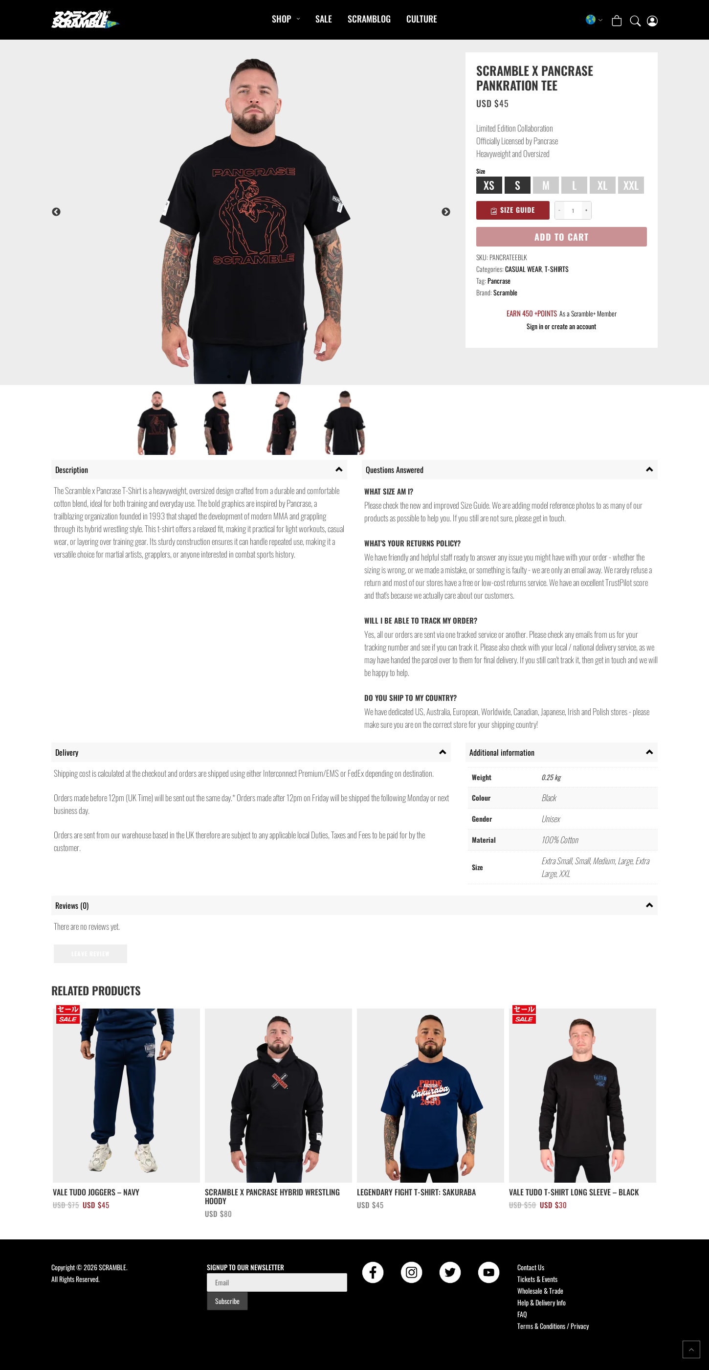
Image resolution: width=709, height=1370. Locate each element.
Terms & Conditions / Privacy (553, 1326)
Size (480, 171)
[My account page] (652, 19)
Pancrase (498, 280)
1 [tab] (229, 377)
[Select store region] (594, 19)
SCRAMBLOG (369, 18)
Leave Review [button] (90, 953)
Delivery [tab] (66, 752)
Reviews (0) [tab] (72, 905)
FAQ (522, 1314)
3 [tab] (258, 377)
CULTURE (421, 18)
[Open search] (635, 19)
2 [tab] (243, 377)
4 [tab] (273, 377)
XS (489, 185)
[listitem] (157, 423)
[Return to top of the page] (691, 1349)
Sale (323, 18)
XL (602, 185)
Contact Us (530, 1267)
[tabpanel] (277, 212)
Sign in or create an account (561, 326)
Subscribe (227, 1301)
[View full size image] (277, 212)
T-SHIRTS (557, 269)
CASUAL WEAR (523, 269)
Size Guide (512, 209)
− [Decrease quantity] (559, 210)
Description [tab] (71, 469)
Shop (281, 18)
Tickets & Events (537, 1279)
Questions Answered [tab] (394, 469)
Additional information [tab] (501, 752)
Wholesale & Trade (540, 1290)
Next (446, 212)
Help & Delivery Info (541, 1302)
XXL (631, 185)
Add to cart (561, 236)
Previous (56, 212)
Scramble (505, 292)
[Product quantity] (573, 210)
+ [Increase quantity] (586, 210)
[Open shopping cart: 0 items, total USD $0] (617, 19)
